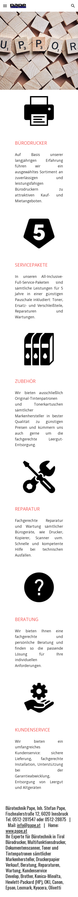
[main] (38, 143)
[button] (5, 5)
